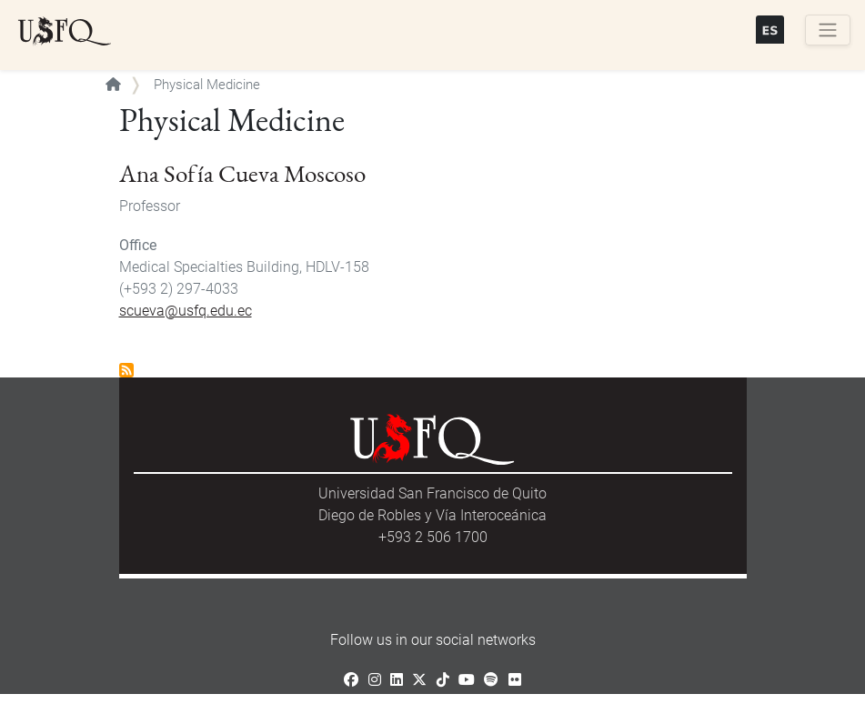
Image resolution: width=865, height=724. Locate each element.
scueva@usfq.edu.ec (185, 310)
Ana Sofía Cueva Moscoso (242, 173)
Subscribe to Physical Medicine (126, 370)
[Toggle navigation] (827, 30)
